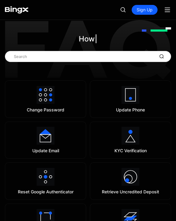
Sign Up (145, 9)
